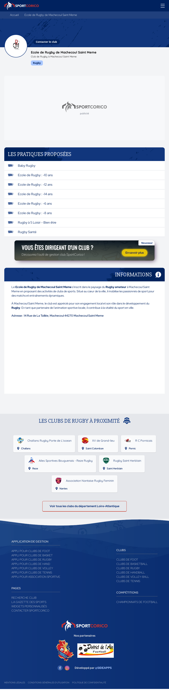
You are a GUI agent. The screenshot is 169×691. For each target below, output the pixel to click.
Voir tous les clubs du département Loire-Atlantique (84, 508)
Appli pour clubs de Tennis (31, 574)
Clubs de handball (130, 574)
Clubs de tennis (128, 583)
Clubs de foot (127, 561)
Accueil (14, 15)
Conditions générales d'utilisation (48, 684)
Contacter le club (46, 41)
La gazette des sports (28, 604)
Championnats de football (137, 604)
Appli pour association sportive (35, 579)
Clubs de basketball (132, 566)
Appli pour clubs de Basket (32, 557)
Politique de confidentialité (89, 684)
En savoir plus (134, 253)
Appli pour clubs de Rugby (31, 561)
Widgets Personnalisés (29, 608)
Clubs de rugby (128, 570)
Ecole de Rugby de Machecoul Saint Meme (50, 15)
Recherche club (23, 600)
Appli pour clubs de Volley (32, 570)
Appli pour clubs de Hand (30, 566)
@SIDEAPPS (103, 670)
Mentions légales (14, 684)
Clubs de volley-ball (132, 579)
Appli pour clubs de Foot (30, 553)
